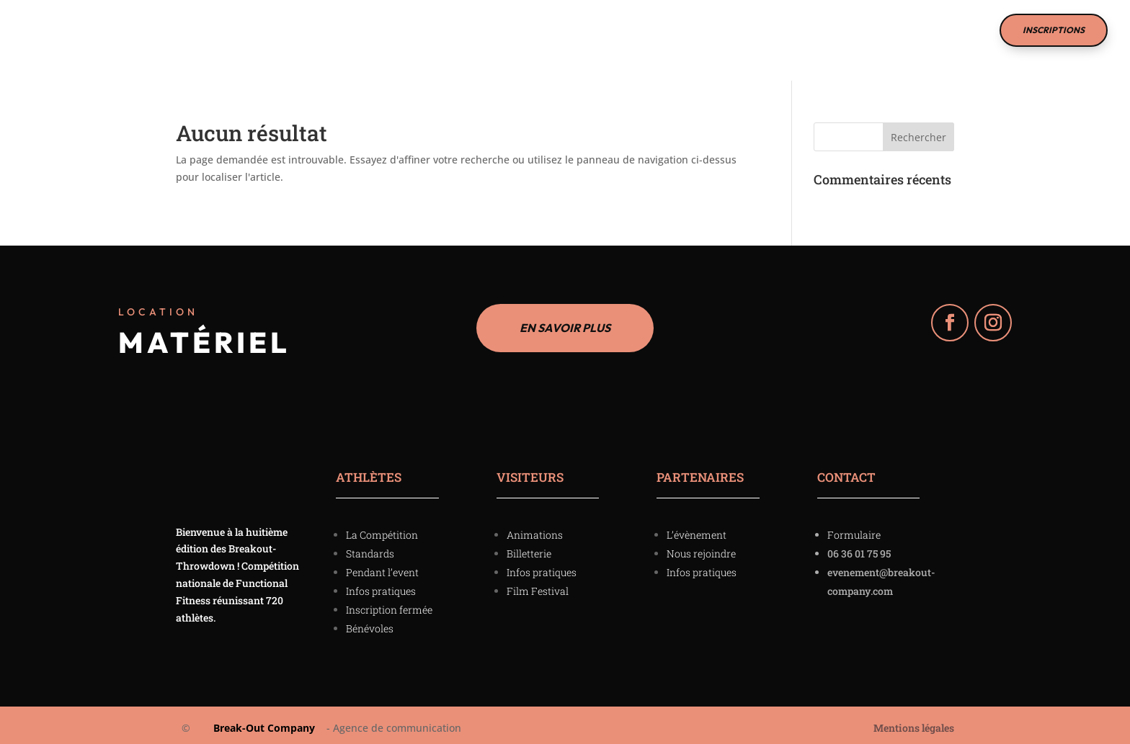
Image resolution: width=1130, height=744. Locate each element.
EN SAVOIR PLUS (565, 321)
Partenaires (486, 35)
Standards (370, 548)
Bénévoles (369, 623)
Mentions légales (913, 724)
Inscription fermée (389, 604)
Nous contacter (696, 35)
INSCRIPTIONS (1054, 29)
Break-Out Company (261, 723)
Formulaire (854, 530)
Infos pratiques (381, 586)
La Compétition (374, 35)
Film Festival (593, 35)
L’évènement (696, 530)
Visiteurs (269, 35)
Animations (535, 530)
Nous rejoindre (701, 548)
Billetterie (529, 548)
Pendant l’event (382, 567)
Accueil (204, 35)
